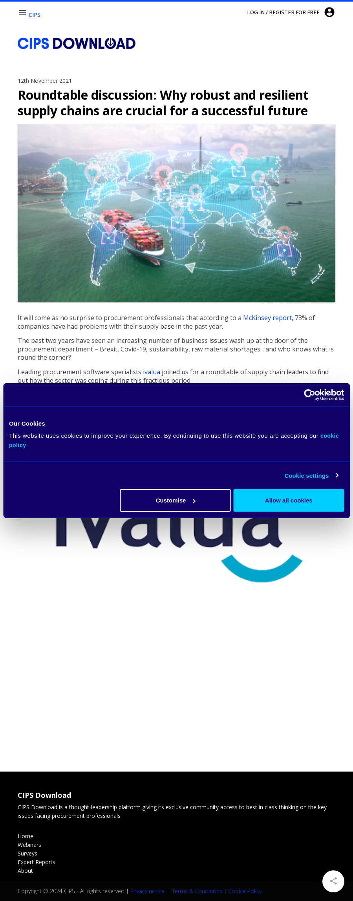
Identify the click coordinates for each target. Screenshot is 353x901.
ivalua (151, 372)
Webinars (29, 844)
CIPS (34, 14)
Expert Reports (36, 862)
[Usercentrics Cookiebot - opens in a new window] (309, 394)
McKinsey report (267, 317)
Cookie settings (306, 475)
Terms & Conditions (197, 891)
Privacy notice (148, 891)
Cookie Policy (245, 891)
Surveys (27, 853)
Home (25, 836)
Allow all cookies (289, 500)
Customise (176, 500)
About (25, 870)
